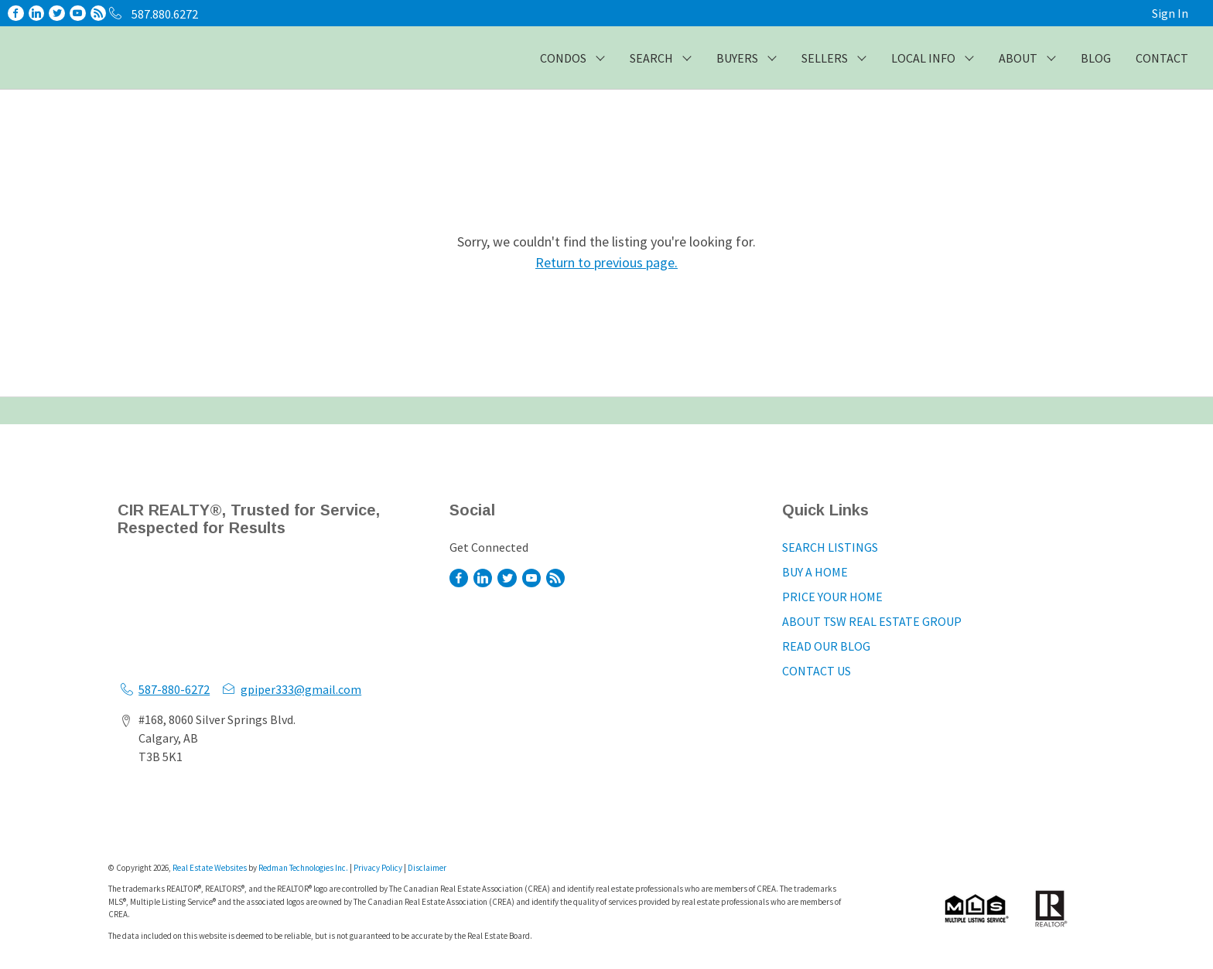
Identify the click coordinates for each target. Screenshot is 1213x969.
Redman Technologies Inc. (304, 867)
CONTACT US (816, 670)
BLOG (1096, 58)
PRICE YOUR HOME (832, 596)
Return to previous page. (606, 262)
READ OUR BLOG (826, 646)
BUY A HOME (815, 572)
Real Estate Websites (210, 867)
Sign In (1170, 13)
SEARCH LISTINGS (830, 547)
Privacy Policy (378, 867)
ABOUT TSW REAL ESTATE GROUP (872, 621)
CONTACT (1162, 58)
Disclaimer (427, 867)
